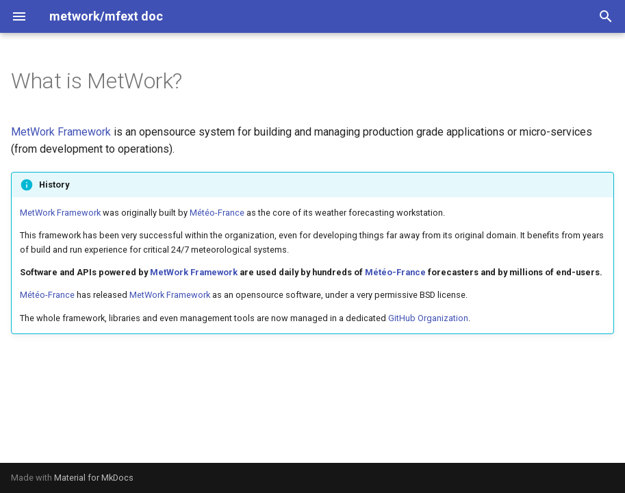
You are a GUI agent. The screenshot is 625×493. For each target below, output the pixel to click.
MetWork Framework (61, 131)
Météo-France (217, 212)
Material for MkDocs (93, 477)
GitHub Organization (428, 318)
